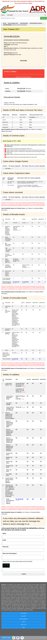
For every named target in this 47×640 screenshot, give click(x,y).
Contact (23, 621)
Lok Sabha (10, 15)
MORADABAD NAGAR (36, 23)
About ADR (23, 616)
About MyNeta (23, 613)
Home (3, 15)
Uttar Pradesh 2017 (13, 23)
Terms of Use (23, 624)
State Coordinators (23, 618)
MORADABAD (24, 23)
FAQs (23, 627)
